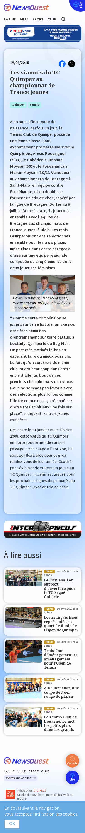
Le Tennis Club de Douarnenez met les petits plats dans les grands (60, 723)
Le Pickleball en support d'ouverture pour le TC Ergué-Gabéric (59, 588)
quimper (18, 105)
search (66, 19)
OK (12, 824)
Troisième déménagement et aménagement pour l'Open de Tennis (60, 659)
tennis (34, 105)
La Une (10, 19)
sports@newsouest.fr (20, 778)
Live (68, 3)
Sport (38, 19)
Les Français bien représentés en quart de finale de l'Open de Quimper (61, 623)
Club (52, 19)
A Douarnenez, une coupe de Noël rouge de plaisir (61, 692)
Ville (24, 19)
